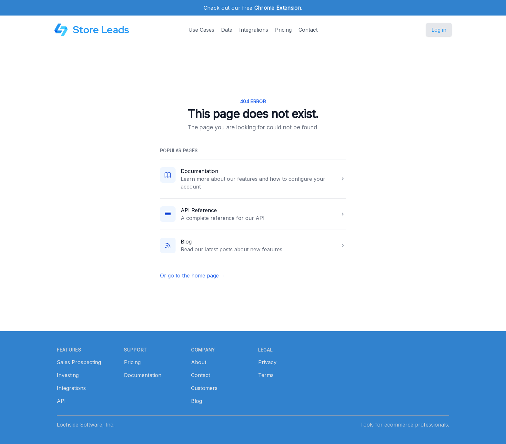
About (198, 362)
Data (226, 30)
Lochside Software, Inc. (86, 424)
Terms (266, 375)
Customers (204, 388)
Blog (186, 241)
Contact (308, 30)
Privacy (267, 362)
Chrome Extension (277, 8)
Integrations (253, 30)
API (61, 401)
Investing (68, 375)
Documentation (199, 171)
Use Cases (201, 30)
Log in (438, 30)
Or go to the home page (193, 275)
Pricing (283, 30)
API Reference (199, 210)
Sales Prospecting (79, 362)
